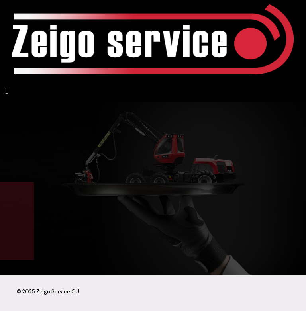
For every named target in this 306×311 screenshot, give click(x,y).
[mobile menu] (7, 90)
